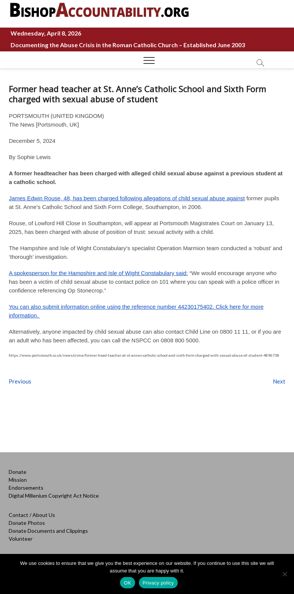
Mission (18, 479)
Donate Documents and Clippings (48, 530)
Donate (17, 472)
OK (127, 583)
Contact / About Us (32, 515)
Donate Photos (27, 523)
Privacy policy (158, 583)
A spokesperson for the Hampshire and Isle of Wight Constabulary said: (98, 273)
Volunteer (20, 538)
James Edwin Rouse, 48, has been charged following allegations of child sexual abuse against (127, 198)
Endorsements (26, 487)
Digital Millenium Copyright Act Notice (54, 495)
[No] (284, 574)
